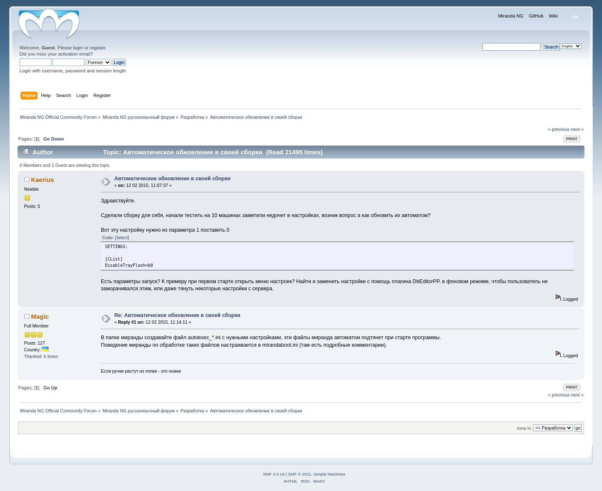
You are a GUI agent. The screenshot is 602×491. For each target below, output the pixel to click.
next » (577, 129)
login (78, 47)
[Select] (122, 237)
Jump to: (524, 428)
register (97, 47)
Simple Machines (329, 474)
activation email (74, 53)
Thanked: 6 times (41, 356)
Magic (39, 316)
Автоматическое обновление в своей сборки (173, 179)
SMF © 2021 (299, 474)
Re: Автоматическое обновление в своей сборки (177, 315)
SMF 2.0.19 (274, 474)
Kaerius (42, 179)
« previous (559, 129)
